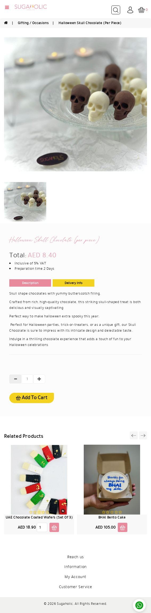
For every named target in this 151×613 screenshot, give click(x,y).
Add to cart (31, 397)
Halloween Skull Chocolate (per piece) (89, 23)
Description (30, 283)
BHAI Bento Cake (112, 517)
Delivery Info (73, 283)
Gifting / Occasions (33, 23)
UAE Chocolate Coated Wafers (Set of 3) (39, 517)
